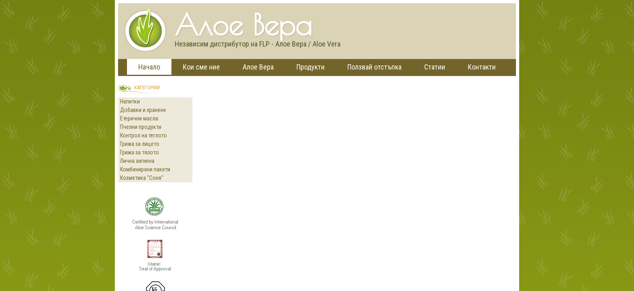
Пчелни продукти (140, 127)
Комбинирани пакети (145, 169)
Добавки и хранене (143, 110)
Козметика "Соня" (141, 178)
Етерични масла (139, 118)
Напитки (130, 101)
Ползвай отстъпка (374, 67)
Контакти (482, 67)
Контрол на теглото (143, 135)
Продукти (310, 67)
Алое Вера (258, 67)
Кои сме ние (201, 67)
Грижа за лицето (139, 144)
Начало (149, 67)
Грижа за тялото (139, 152)
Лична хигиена (137, 161)
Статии (434, 67)
